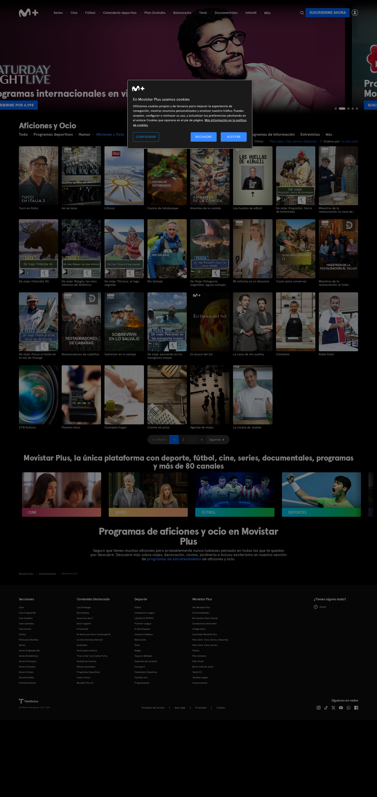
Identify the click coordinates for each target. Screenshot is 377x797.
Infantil (251, 13)
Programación (142, 683)
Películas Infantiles (28, 639)
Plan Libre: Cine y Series (204, 645)
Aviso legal (180, 707)
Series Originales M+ (29, 650)
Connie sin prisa (158, 427)
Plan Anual (198, 661)
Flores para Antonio (87, 650)
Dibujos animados (86, 666)
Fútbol (90, 13)
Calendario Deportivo (146, 672)
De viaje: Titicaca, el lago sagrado (121, 283)
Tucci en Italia (28, 208)
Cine (74, 13)
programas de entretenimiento (174, 559)
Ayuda (320, 607)
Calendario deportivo (120, 13)
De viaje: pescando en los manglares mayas (164, 356)
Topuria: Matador (143, 656)
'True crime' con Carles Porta (92, 656)
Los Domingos (84, 607)
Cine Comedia (26, 623)
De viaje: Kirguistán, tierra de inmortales (294, 210)
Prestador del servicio (153, 707)
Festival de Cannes (86, 661)
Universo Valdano (144, 634)
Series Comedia (27, 666)
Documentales (226, 13)
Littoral (109, 208)
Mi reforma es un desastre (251, 281)
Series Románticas (28, 656)
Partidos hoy (141, 677)
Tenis (203, 13)
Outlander (82, 645)
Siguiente (215, 439)
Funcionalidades (200, 612)
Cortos (22, 634)
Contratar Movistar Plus (204, 634)
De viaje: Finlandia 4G (34, 281)
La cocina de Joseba (247, 427)
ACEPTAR (234, 137)
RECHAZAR (203, 137)
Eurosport (140, 666)
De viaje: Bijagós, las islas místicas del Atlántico (79, 283)
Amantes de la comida (205, 208)
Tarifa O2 (197, 672)
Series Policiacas (27, 661)
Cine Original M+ (27, 612)
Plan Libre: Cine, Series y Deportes (210, 639)
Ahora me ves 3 (85, 618)
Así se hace (69, 208)
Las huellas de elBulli (247, 208)
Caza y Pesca (83, 677)
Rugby (138, 650)
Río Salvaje (155, 281)
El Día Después (142, 629)
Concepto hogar (115, 427)
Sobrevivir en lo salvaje (120, 354)
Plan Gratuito (155, 13)
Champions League (145, 612)
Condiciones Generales (204, 623)
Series (58, 13)
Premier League (143, 623)
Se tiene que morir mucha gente (93, 634)
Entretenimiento (27, 683)
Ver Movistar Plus (201, 607)
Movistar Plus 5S (85, 683)
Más (267, 13)
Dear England (84, 623)
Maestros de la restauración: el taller (334, 283)
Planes (195, 650)
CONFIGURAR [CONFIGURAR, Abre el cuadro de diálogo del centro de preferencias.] (146, 137)
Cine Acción (25, 629)
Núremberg (83, 612)
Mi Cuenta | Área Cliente (205, 618)
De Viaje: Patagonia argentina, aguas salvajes (208, 283)
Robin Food (326, 354)
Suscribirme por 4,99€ (44, 105)
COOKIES (221, 707)
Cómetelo (282, 354)
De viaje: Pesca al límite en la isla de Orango (37, 356)
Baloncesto (182, 13)
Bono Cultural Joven (203, 666)
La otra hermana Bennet (90, 639)
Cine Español (26, 618)
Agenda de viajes (202, 427)
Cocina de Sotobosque (162, 208)
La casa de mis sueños (248, 354)
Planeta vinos (71, 427)
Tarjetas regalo (200, 677)
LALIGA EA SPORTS (144, 618)
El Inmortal (82, 629)
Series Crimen (26, 672)
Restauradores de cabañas (80, 354)
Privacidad (200, 707)
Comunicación (199, 683)
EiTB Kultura (27, 427)
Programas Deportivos (88, 672)
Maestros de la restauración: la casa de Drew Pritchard (336, 210)
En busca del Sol (201, 354)
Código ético (198, 629)
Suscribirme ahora (328, 12)
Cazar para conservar (291, 281)
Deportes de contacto (146, 661)
